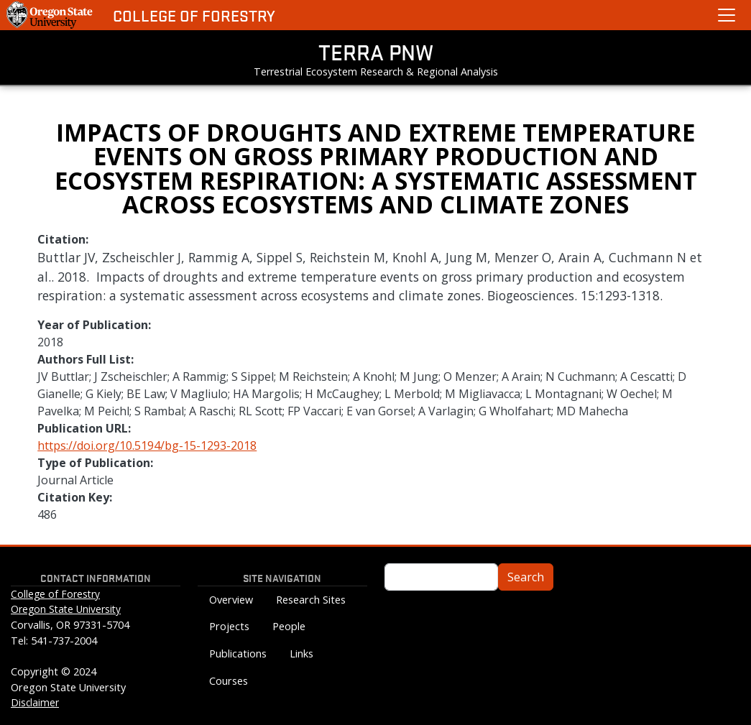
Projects (229, 626)
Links (301, 653)
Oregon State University (66, 609)
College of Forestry (194, 15)
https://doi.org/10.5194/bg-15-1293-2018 (147, 445)
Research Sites (311, 599)
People (288, 626)
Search (525, 577)
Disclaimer (35, 702)
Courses (228, 681)
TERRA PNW (375, 51)
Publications (238, 653)
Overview (231, 599)
